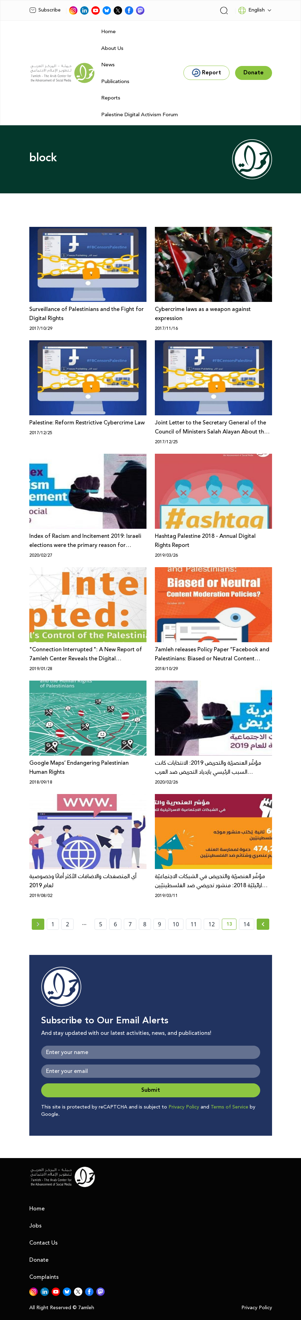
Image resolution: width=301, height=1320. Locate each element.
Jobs (35, 1226)
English (251, 10)
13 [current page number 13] (231, 925)
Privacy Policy (183, 1107)
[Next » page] (263, 924)
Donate (38, 1260)
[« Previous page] (38, 924)
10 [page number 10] (176, 924)
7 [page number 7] (129, 924)
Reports (110, 98)
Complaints (44, 1277)
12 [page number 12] (211, 924)
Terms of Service (229, 1107)
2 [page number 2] (67, 924)
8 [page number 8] (144, 924)
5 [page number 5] (100, 924)
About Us (112, 48)
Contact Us (43, 1243)
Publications (115, 81)
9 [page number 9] (159, 924)
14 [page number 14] (246, 924)
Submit (150, 1090)
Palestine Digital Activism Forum (139, 115)
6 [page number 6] (115, 924)
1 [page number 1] (52, 924)
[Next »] (263, 924)
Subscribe (45, 10)
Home (108, 32)
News (108, 65)
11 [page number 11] (193, 924)
